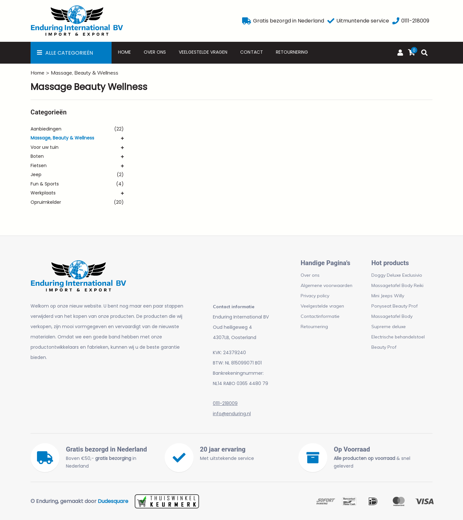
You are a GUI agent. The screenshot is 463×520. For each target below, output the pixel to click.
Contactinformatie (320, 316)
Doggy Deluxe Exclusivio (396, 275)
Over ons (155, 52)
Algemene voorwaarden (326, 285)
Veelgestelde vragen (203, 52)
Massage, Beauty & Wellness (84, 72)
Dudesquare (113, 501)
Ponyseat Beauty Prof (394, 306)
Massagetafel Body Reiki (397, 285)
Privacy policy (315, 296)
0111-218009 (225, 403)
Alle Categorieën (69, 53)
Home (124, 52)
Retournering (292, 52)
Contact (251, 52)
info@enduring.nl (232, 413)
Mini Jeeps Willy (387, 296)
